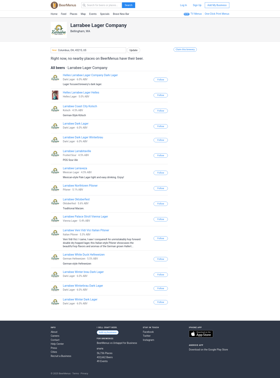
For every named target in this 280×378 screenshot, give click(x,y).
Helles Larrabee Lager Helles (81, 92)
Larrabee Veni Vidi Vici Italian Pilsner (86, 230)
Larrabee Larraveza (75, 168)
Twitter (147, 335)
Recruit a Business (61, 356)
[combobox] (88, 50)
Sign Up (197, 5)
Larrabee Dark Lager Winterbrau (83, 137)
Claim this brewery (185, 49)
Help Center (57, 343)
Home (54, 14)
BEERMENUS (63, 5)
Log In (183, 5)
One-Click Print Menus (217, 13)
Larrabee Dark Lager (75, 123)
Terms (75, 373)
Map (83, 14)
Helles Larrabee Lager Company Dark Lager (90, 75)
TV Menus (196, 13)
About (54, 331)
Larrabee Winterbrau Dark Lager (83, 285)
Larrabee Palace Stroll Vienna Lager (85, 216)
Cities (54, 351)
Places (73, 14)
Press (54, 348)
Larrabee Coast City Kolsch (80, 106)
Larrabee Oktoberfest (76, 199)
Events (93, 14)
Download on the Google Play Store (208, 349)
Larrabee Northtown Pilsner (80, 185)
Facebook (148, 331)
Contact (55, 340)
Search (128, 5)
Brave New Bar (121, 14)
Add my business (107, 332)
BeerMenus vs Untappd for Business (117, 343)
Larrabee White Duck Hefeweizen (84, 254)
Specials (104, 14)
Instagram (148, 340)
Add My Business (217, 5)
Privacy (84, 373)
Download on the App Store (201, 333)
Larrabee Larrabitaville (77, 151)
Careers (55, 335)
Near (54, 50)
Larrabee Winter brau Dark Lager (83, 272)
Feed (63, 14)
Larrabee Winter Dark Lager (80, 299)
